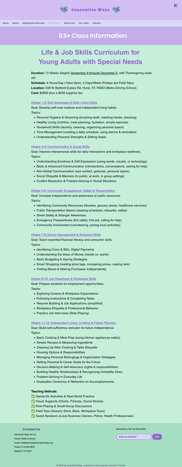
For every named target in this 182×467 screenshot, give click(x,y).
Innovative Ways (90, 9)
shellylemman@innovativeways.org (36, 442)
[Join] (157, 437)
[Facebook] (175, 5)
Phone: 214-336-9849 (24, 447)
